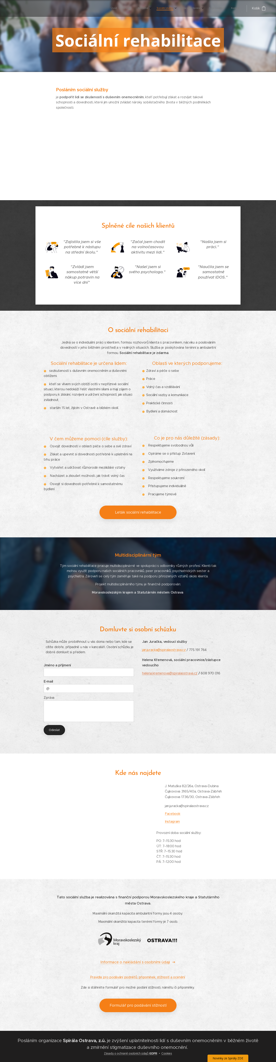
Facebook (172, 813)
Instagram (172, 821)
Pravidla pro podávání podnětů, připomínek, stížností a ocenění (137, 977)
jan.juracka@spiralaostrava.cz (164, 650)
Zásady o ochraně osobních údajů (126, 1053)
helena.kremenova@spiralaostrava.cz (169, 673)
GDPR (152, 1053)
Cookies (166, 1053)
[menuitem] (195, 8)
